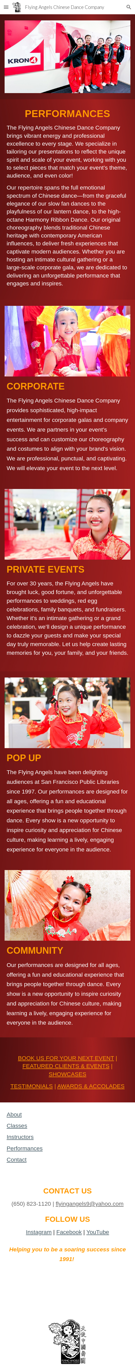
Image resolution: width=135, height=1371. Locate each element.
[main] (67, 199)
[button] (6, 7)
